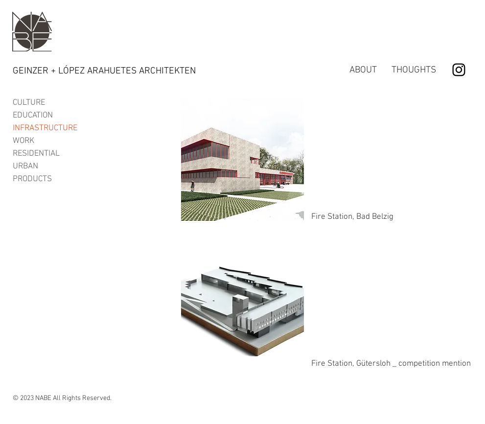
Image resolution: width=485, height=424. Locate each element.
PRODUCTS (32, 179)
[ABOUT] (363, 70)
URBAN (25, 166)
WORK (23, 141)
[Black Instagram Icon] (458, 69)
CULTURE (29, 103)
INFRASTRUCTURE (45, 128)
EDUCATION (33, 115)
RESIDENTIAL (36, 154)
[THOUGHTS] (413, 70)
